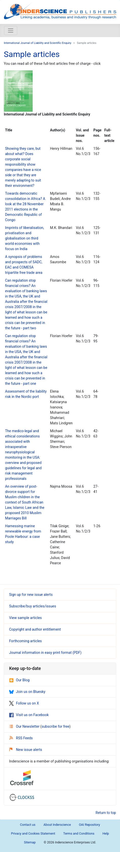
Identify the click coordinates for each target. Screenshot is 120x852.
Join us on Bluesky (27, 692)
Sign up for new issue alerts (31, 595)
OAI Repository (89, 825)
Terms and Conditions (78, 833)
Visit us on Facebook (29, 715)
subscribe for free (55, 726)
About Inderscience (57, 825)
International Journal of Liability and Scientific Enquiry (37, 43)
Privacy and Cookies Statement (33, 833)
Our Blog (19, 680)
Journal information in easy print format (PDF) (45, 653)
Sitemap (29, 842)
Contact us (27, 825)
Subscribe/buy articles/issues (32, 606)
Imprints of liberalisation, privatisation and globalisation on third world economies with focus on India (24, 238)
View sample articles (25, 618)
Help (106, 833)
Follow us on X (24, 703)
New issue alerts (25, 750)
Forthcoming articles (25, 641)
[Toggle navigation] (10, 30)
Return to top (106, 813)
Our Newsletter (24, 726)
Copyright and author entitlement (35, 629)
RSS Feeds (21, 738)
